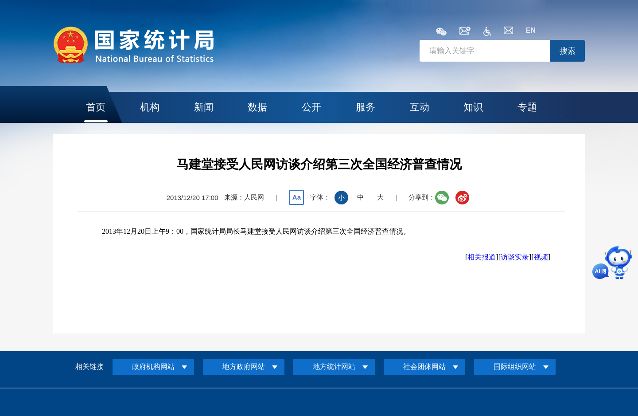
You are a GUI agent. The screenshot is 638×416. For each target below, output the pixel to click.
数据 (257, 107)
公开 (311, 107)
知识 (473, 107)
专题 (527, 107)
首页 (95, 107)
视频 (541, 257)
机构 (150, 107)
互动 (419, 107)
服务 (365, 107)
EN (531, 30)
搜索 (568, 51)
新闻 (204, 107)
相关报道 (481, 257)
